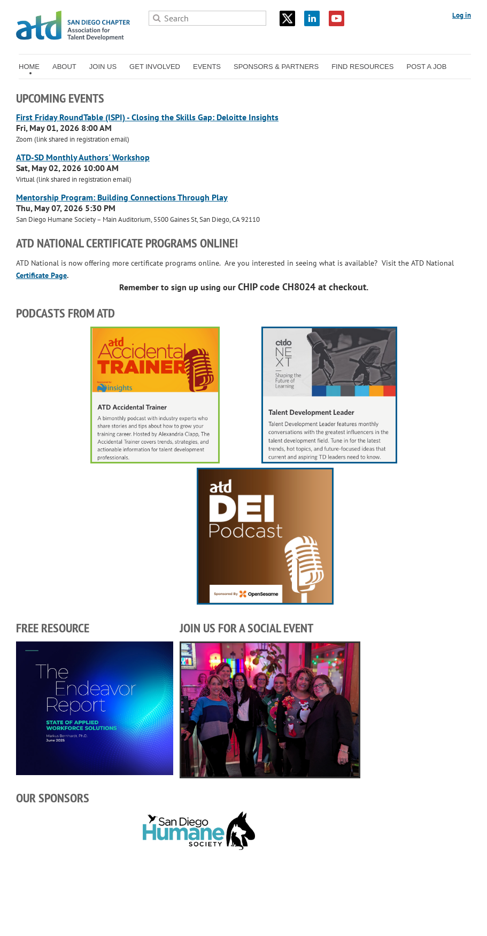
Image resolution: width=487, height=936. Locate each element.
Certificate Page (41, 275)
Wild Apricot (389, 915)
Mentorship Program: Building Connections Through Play (122, 197)
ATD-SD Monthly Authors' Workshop (83, 157)
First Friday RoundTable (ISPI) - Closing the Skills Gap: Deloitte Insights (147, 117)
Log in (461, 15)
